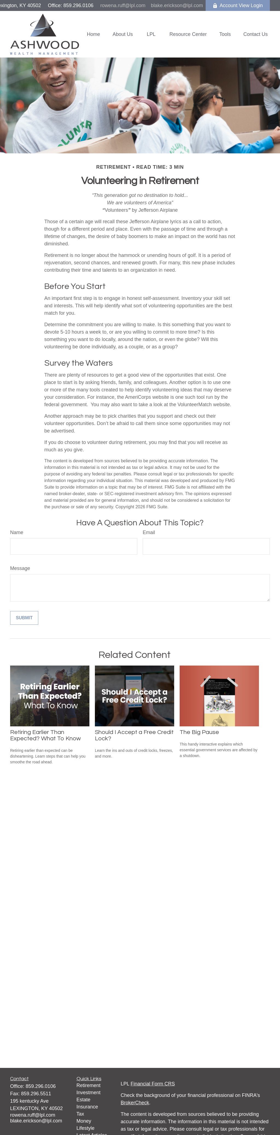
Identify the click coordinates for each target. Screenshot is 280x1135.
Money (84, 1121)
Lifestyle (86, 1128)
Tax (80, 1114)
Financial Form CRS (153, 1084)
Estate (84, 1099)
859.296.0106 (41, 1086)
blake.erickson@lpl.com (177, 5)
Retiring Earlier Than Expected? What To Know (45, 735)
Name (16, 532)
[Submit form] (24, 618)
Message (20, 568)
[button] (93, 34)
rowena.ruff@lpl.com (122, 5)
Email (149, 532)
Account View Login (238, 5)
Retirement (89, 1085)
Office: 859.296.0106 (71, 5)
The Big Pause (199, 732)
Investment (89, 1092)
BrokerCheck (135, 1102)
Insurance (87, 1107)
